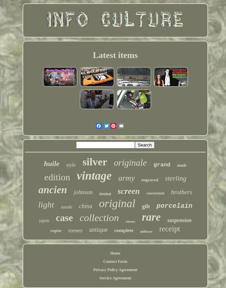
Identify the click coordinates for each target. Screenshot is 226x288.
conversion (156, 193)
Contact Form (115, 261)
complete (123, 230)
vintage (94, 175)
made (182, 165)
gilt (146, 206)
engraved (149, 179)
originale (130, 163)
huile (51, 163)
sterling (175, 178)
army (126, 178)
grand (162, 165)
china (85, 206)
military (146, 231)
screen (129, 191)
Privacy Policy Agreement (115, 269)
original (117, 203)
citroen (130, 221)
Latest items (115, 55)
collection (99, 217)
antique (98, 229)
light (46, 204)
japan (44, 220)
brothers (181, 192)
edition (57, 177)
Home (115, 253)
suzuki (66, 206)
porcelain (174, 206)
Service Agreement (115, 278)
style (71, 165)
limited (105, 194)
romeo (75, 230)
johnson (83, 192)
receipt (169, 229)
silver (94, 162)
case (64, 217)
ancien (53, 190)
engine (56, 230)
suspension (179, 220)
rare (151, 217)
